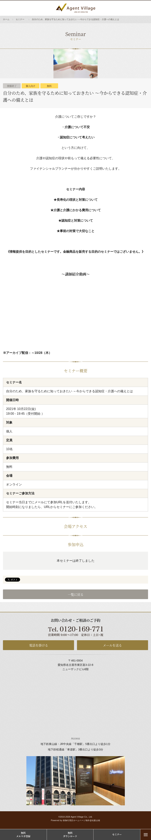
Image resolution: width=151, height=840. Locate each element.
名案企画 (96, 820)
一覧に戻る (75, 594)
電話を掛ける (38, 645)
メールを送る (112, 645)
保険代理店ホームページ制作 (76, 820)
